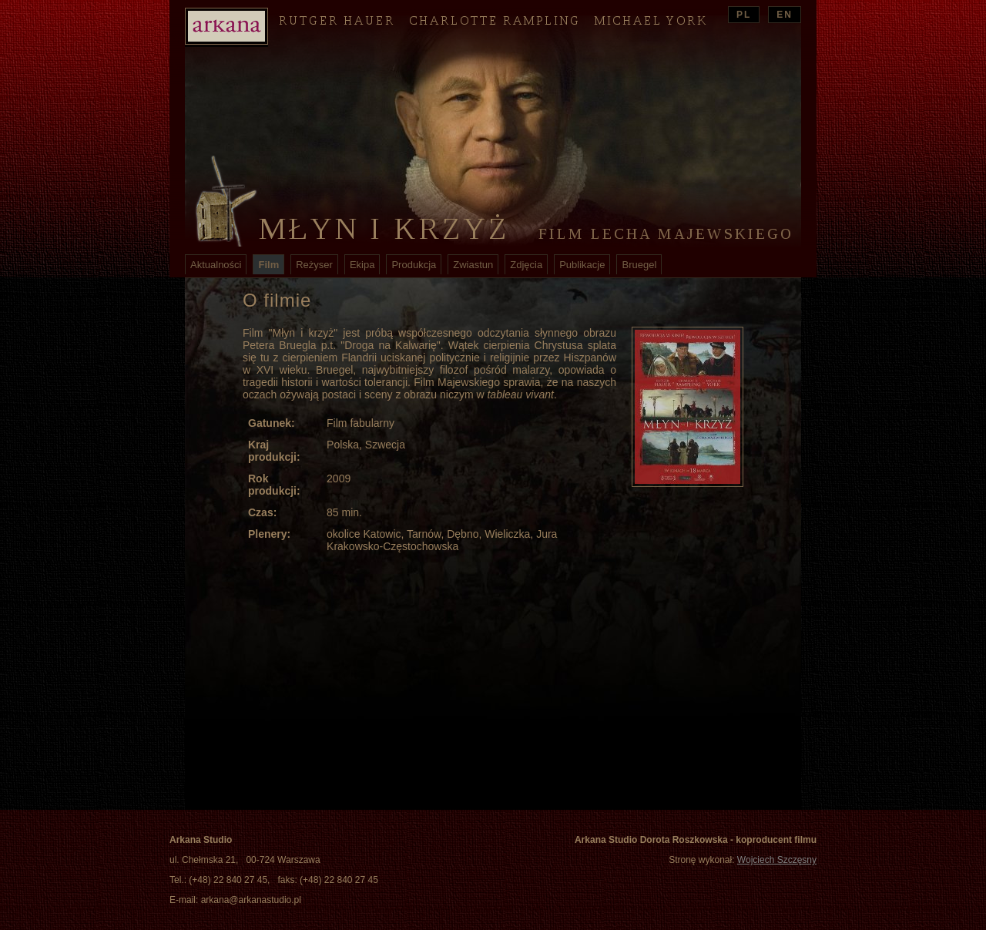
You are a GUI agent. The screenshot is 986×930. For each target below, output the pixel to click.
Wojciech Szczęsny (777, 859)
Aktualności (215, 264)
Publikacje (582, 264)
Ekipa (362, 264)
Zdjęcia (526, 264)
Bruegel (639, 264)
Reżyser (314, 264)
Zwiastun (473, 264)
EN (784, 14)
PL (743, 14)
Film (268, 264)
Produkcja (413, 264)
